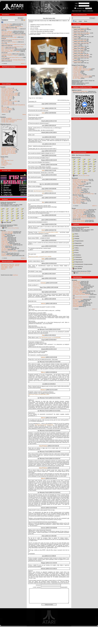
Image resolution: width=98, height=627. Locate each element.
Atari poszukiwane (77, 61)
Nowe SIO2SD (76, 283)
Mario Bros (4, 238)
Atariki (2, 158)
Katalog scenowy (76, 157)
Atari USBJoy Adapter (78, 212)
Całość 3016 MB (6, 222)
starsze (24, 114)
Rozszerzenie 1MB (77, 292)
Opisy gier (3, 230)
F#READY (75, 185)
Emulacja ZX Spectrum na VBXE (9, 101)
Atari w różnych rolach (78, 302)
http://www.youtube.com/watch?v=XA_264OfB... (40, 256)
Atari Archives (4, 162)
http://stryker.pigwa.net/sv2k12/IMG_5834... (39, 394)
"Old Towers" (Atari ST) (7, 231)
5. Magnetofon (76, 243)
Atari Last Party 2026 (6, 32)
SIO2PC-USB (76, 282)
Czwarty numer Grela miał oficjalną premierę (12, 39)
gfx (94, 161)
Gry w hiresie (76, 45)
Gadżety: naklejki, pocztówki (79, 215)
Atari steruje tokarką (77, 305)
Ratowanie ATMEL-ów (78, 286)
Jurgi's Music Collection (78, 30)
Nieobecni (43, 389)
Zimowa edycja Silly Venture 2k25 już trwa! (11, 57)
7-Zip (13, 227)
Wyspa (3, 246)
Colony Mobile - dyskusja (7, 266)
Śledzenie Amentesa (78, 191)
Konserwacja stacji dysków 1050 (9, 94)
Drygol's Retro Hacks (6, 164)
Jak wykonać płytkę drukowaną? (80, 296)
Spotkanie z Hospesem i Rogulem (9, 55)
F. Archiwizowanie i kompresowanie (82, 264)
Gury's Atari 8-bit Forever (7, 160)
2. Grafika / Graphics (78, 67)
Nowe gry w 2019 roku (6, 97)
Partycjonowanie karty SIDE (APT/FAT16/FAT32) (13, 104)
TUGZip (16, 227)
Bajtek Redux (4, 154)
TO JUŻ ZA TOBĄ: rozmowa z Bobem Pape (83, 193)
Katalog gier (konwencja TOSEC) (8, 225)
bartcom (43, 303)
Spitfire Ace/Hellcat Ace (7, 244)
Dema (85, 21)
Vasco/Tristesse (43, 445)
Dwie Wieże (4, 249)
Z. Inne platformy (77, 266)
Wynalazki (74, 280)
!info (85, 164)
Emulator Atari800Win (6, 118)
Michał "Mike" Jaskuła (78, 184)
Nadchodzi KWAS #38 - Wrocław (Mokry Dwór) (12, 59)
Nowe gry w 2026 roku (6, 31)
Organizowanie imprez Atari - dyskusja (10, 264)
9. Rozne (75, 252)
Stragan (74, 208)
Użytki (80, 21)
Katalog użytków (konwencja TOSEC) (81, 271)
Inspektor (3, 254)
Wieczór (43, 417)
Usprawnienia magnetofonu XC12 (9, 93)
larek (43, 112)
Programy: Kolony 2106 (78, 213)
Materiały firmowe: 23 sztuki (8, 150)
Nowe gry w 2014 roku (6, 109)
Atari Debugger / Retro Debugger (81, 42)
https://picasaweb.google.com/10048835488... (50, 337)
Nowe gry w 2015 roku (6, 103)
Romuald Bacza (76, 190)
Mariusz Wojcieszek (77, 188)
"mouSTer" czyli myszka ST (79, 210)
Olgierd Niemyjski (77, 203)
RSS (23, 20)
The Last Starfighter (6, 248)
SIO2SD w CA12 (77, 285)
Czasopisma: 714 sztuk (7, 147)
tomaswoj (43, 282)
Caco (43, 108)
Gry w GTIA (75, 37)
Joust (2, 236)
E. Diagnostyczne (77, 261)
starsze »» (23, 63)
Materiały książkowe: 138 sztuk (9, 149)
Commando (4, 237)
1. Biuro (75, 233)
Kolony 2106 (4, 242)
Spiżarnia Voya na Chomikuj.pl (8, 153)
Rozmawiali (75, 178)
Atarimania (4, 161)
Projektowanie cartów (78, 287)
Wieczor (43, 372)
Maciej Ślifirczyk (76, 199)
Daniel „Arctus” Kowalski (79, 186)
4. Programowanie (77, 240)
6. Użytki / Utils (76, 72)
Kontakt (2, 167)
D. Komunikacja (77, 259)
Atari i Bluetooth (76, 281)
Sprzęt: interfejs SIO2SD (79, 221)
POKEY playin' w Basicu (79, 47)
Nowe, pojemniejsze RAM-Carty (80, 209)
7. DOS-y (75, 247)
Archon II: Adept (5, 243)
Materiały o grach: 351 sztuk (8, 152)
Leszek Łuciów (76, 192)
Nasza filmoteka (5, 25)
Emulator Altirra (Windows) (7, 121)
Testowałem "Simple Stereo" (79, 291)
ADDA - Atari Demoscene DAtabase (81, 155)
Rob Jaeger (75, 196)
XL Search (3, 165)
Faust (43, 230)
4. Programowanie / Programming (81, 70)
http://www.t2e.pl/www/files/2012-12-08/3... (48, 232)
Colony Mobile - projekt (6, 267)
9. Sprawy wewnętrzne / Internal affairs (82, 75)
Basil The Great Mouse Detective (9, 250)
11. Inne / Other (76, 78)
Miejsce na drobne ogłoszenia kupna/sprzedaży (84, 217)
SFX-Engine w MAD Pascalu (8, 89)
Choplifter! (3, 235)
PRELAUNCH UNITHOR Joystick (81, 56)
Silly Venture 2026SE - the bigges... (81, 54)
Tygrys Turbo (76, 289)
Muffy (43, 258)
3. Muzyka (75, 238)
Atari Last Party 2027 (78, 52)
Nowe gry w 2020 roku (6, 96)
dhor (43, 202)
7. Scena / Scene (77, 73)
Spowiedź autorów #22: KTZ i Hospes (10, 51)
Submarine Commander (7, 233)
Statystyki (3, 269)
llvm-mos (75, 59)
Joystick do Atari (77, 288)
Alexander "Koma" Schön (79, 198)
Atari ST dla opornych (6, 108)
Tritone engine (4, 110)
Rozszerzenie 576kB (78, 299)
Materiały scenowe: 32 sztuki (8, 148)
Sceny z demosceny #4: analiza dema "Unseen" (13, 44)
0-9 (2, 208)
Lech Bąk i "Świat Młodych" (79, 183)
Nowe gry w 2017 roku (6, 98)
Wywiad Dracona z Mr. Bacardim (80, 180)
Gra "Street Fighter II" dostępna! (9, 42)
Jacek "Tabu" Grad (77, 197)
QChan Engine (5, 112)
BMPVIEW (4, 107)
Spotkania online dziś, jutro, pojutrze (10, 28)
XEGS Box (75, 301)
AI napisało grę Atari (6, 53)
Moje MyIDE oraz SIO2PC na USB (81, 294)
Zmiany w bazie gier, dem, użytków (81, 33)
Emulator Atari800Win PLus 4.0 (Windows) (11, 119)
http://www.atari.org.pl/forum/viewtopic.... (44, 424)
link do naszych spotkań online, (80, 91)
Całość (4, 227)
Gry (75, 21)
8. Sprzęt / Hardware (78, 74)
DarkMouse (75, 306)
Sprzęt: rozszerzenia (78, 214)
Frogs (2, 234)
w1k (43, 193)
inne (13, 220)
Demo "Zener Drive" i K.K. (7, 49)
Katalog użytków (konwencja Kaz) (80, 227)
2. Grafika (75, 236)
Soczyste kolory (76, 300)
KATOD (74, 187)
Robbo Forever (5, 241)
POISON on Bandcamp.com (79, 28)
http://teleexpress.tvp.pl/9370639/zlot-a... (43, 190)
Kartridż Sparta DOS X (6, 91)
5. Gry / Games (76, 71)
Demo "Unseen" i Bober (7, 50)
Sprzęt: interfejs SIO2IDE (79, 220)
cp (94, 159)
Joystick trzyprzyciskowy (79, 293)
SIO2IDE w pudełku (77, 304)
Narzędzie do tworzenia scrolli (8, 90)
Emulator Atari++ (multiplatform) (9, 120)
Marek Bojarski (76, 202)
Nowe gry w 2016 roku (6, 102)
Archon (3, 247)
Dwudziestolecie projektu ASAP (9, 37)
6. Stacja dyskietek (78, 245)
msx (90, 166)
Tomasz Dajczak (77, 181)
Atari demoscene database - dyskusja (10, 265)
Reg (43, 335)
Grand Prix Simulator (6, 255)
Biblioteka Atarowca (5, 124)
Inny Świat (4, 253)
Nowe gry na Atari (77, 35)
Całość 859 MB (77, 268)
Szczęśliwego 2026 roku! (7, 33)
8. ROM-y (75, 250)
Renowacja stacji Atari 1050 (79, 40)
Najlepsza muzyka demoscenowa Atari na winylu (13, 34)
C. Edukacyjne (76, 257)
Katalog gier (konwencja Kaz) (8, 202)
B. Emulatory (76, 255)
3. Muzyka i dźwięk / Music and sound (82, 68)
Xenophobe (4, 240)
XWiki (2, 159)
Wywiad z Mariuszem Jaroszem (80, 179)
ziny (85, 173)
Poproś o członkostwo (87, 10)
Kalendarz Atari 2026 (6, 24)
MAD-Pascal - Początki (78, 49)
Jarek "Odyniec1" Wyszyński (80, 200)
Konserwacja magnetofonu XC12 (9, 95)
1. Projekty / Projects (78, 66)
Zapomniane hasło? (77, 10)
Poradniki (2, 87)
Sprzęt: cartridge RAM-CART (80, 216)
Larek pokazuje (5, 100)
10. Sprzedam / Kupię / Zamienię (81, 77)
